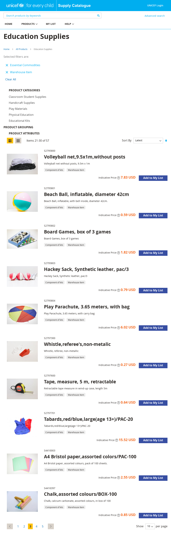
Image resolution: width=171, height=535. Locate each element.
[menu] (43, 24)
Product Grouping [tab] (24, 96)
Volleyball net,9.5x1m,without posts (84, 126)
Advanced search (155, 15)
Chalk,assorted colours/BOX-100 (80, 463)
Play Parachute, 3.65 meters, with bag (87, 276)
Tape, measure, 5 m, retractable (80, 351)
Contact (49, 528)
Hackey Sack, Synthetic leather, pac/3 (86, 238)
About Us (37, 528)
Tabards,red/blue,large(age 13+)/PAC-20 (88, 388)
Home (7, 49)
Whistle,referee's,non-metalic (77, 313)
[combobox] (52, 15)
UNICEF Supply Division (17, 528)
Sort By (126, 109)
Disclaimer (62, 528)
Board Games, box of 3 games (77, 201)
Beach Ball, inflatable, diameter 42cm (86, 163)
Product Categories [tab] (24, 90)
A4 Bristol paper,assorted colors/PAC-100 (90, 426)
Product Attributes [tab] (24, 103)
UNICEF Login (155, 5)
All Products (21, 49)
